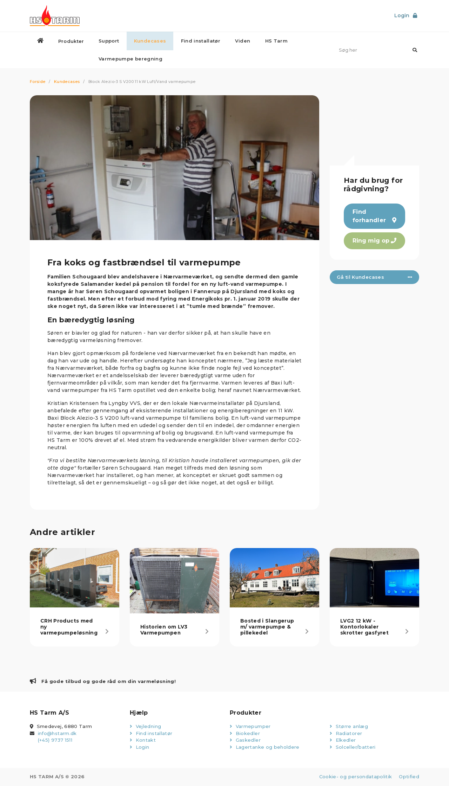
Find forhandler (374, 216)
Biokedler (245, 733)
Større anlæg (349, 726)
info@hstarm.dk (57, 733)
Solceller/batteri (353, 747)
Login (139, 747)
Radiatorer (346, 733)
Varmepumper (250, 726)
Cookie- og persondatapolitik (353, 777)
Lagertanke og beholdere (265, 747)
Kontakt (143, 740)
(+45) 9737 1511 (55, 740)
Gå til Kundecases (374, 277)
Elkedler (343, 740)
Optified (409, 777)
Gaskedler (245, 740)
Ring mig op (374, 241)
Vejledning (145, 726)
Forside (37, 81)
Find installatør (151, 733)
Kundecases (67, 81)
